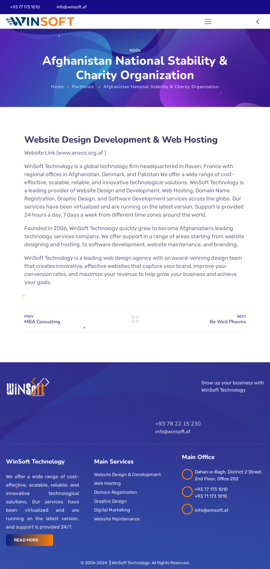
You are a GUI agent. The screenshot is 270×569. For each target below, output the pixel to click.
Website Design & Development (127, 474)
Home (57, 87)
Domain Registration (115, 492)
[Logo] (40, 21)
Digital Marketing (112, 510)
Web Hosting (107, 483)
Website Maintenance (117, 519)
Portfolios (83, 87)
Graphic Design (110, 501)
